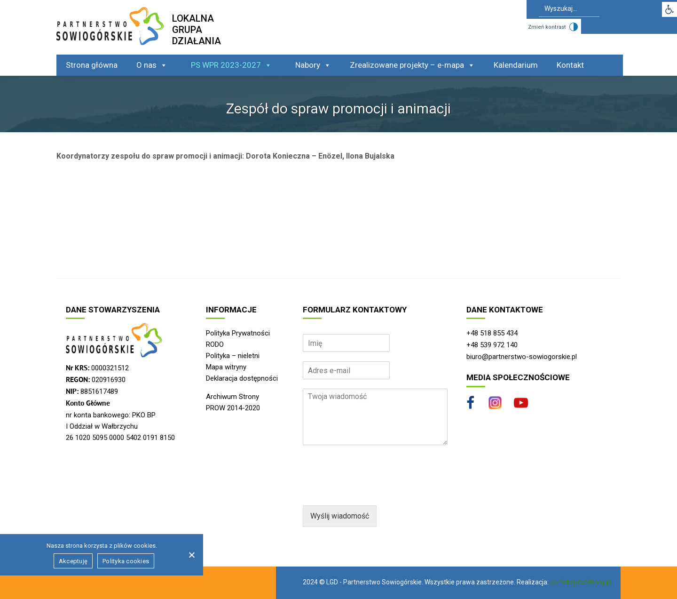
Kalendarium (516, 65)
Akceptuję (73, 561)
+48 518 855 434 (492, 333)
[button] (669, 9)
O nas (151, 65)
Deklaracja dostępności (242, 378)
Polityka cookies (125, 561)
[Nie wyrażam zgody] (191, 554)
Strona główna (92, 65)
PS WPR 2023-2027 (231, 65)
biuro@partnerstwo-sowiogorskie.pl (521, 356)
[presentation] (374, 490)
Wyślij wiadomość (339, 515)
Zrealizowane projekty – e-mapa (412, 65)
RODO (215, 344)
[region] (338, 431)
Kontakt (570, 65)
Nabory (313, 65)
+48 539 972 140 (492, 345)
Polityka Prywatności (238, 333)
